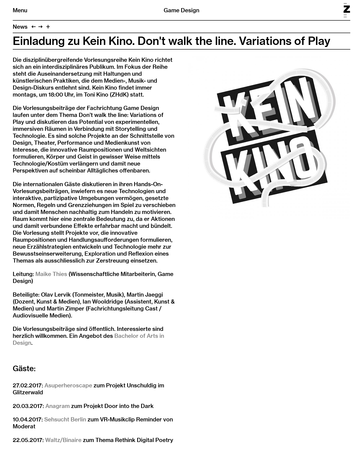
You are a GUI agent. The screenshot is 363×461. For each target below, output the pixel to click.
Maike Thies (51, 273)
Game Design (181, 10)
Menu (20, 10)
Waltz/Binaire (63, 439)
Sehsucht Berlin (65, 419)
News (20, 26)
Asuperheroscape (68, 385)
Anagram (57, 405)
